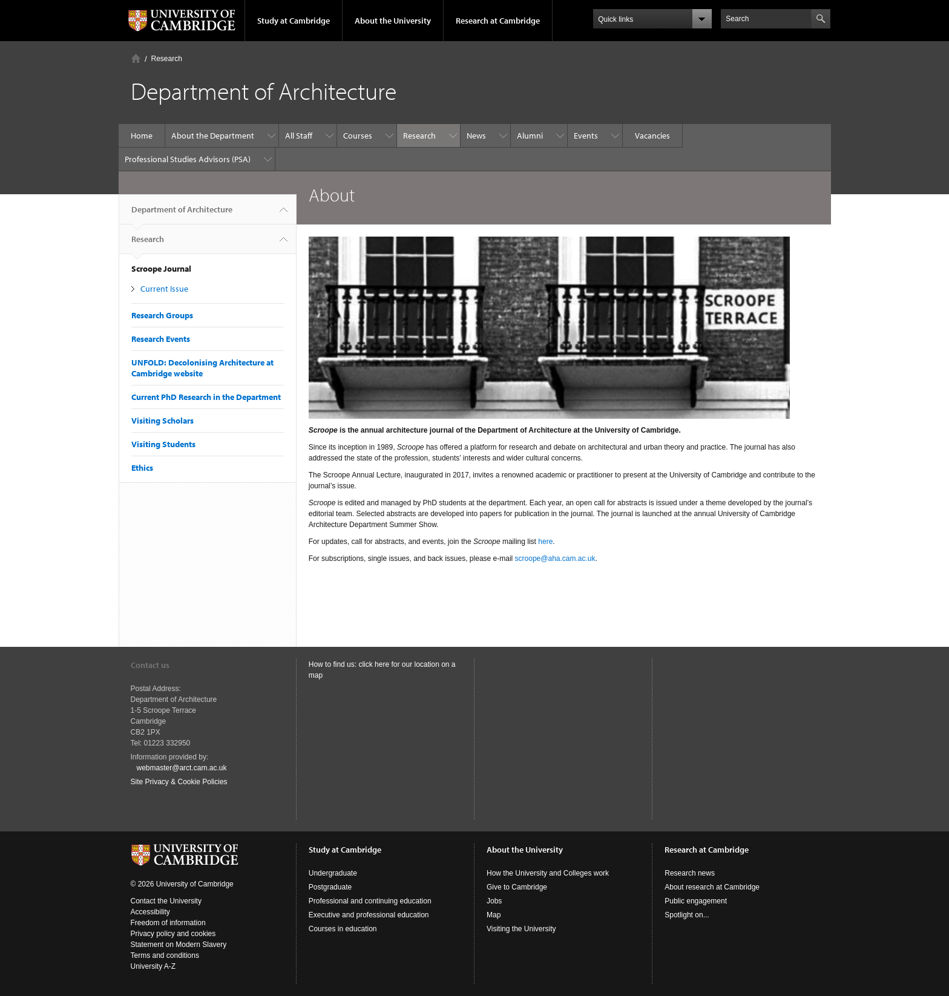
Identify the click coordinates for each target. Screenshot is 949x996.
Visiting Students (163, 444)
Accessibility (150, 912)
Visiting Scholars (162, 420)
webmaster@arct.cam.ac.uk (182, 768)
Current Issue (164, 288)
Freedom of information (168, 923)
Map (494, 915)
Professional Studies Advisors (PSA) (188, 159)
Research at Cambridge (498, 20)
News (476, 135)
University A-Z (153, 966)
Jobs (494, 901)
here (545, 541)
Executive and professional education (369, 915)
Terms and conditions (165, 955)
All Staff (298, 135)
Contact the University (166, 901)
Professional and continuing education (370, 901)
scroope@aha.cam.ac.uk (555, 558)
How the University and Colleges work (548, 873)
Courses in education (343, 929)
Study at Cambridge (293, 20)
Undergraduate (333, 873)
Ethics (142, 467)
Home (136, 58)
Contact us (150, 665)
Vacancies (652, 135)
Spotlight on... (687, 915)
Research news (690, 873)
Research (166, 58)
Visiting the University (521, 929)
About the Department (212, 135)
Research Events (160, 338)
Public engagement (696, 901)
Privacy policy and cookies (173, 933)
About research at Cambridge (712, 887)
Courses (357, 135)
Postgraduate (330, 887)
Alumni (530, 135)
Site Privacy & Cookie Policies (179, 782)
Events (586, 135)
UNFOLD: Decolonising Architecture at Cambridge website (202, 368)
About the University (393, 20)
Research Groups (162, 315)
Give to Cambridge (517, 887)
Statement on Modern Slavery (179, 944)
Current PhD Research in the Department (206, 397)
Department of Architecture (181, 214)
